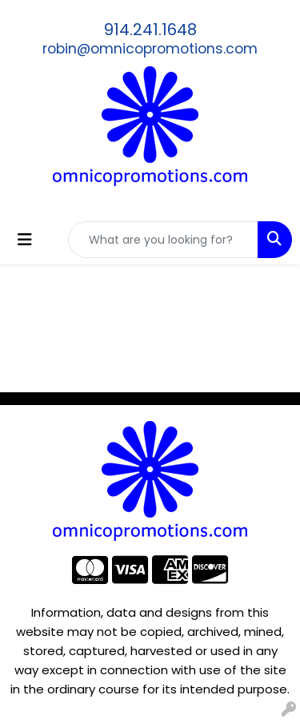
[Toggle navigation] (25, 239)
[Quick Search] (163, 239)
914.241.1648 (150, 29)
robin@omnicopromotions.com (150, 48)
